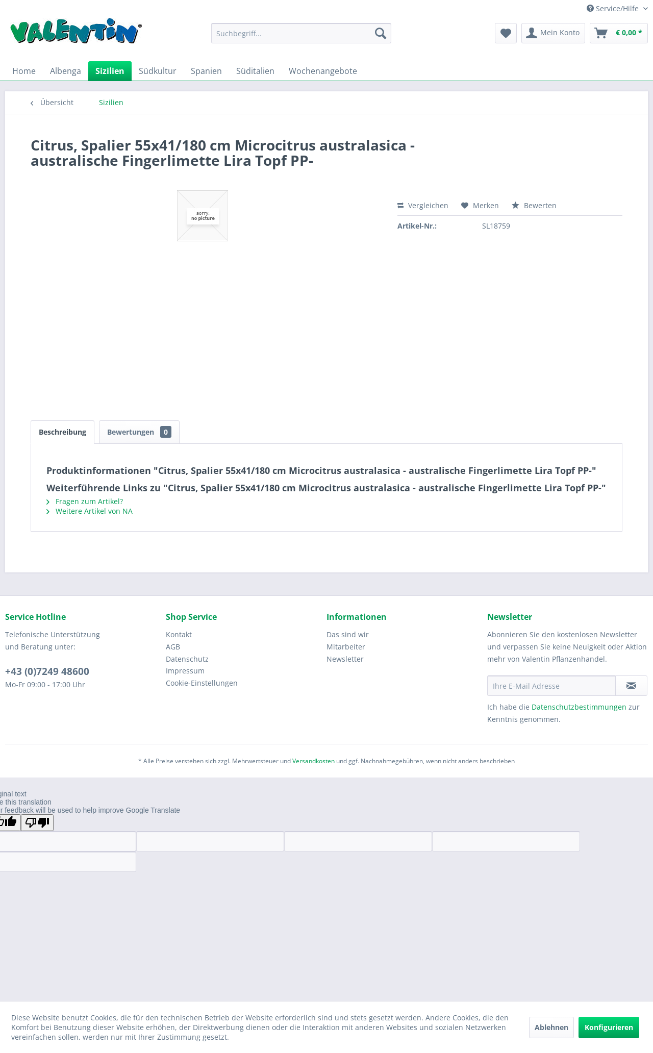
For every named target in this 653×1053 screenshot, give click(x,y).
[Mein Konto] (553, 33)
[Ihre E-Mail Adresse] (551, 685)
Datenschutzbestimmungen (579, 707)
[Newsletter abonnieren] (631, 685)
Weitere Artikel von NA (89, 511)
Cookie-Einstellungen (202, 683)
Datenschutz (187, 659)
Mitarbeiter (345, 646)
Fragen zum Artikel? (84, 501)
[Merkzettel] (506, 33)
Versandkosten (313, 761)
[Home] (24, 71)
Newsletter (345, 659)
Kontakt (179, 634)
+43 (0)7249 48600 (47, 671)
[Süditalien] (255, 71)
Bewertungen (139, 432)
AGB (173, 646)
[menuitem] (301, 33)
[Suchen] (380, 33)
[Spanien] (206, 71)
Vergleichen (422, 205)
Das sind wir (347, 634)
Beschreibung (62, 432)
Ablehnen (551, 1027)
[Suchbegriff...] (301, 33)
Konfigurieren (609, 1027)
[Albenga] (65, 71)
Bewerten (534, 205)
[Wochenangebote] (323, 71)
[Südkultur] (158, 71)
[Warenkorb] (619, 33)
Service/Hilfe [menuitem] (614, 8)
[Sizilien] (110, 71)
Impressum (185, 670)
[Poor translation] (37, 822)
